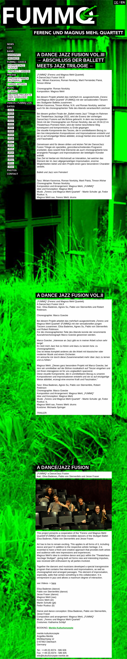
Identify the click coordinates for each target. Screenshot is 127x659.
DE (116, 2)
